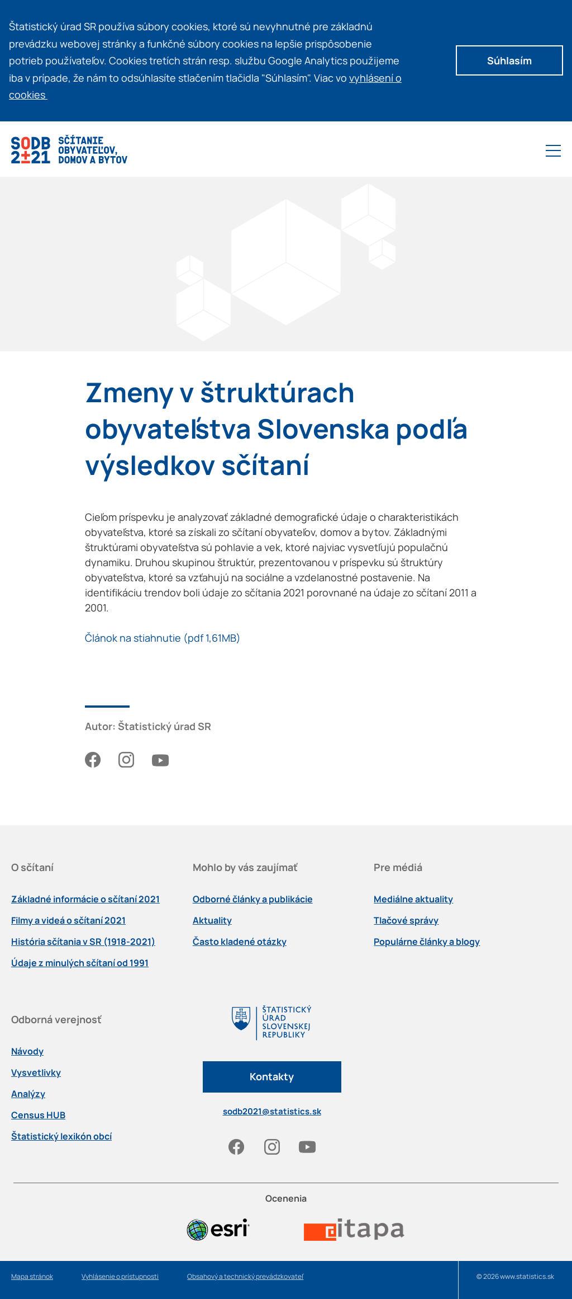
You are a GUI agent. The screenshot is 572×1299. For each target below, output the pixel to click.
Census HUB (38, 1115)
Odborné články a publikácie (253, 899)
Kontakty (272, 1076)
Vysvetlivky (36, 1072)
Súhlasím (509, 60)
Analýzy (28, 1094)
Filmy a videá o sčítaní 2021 (68, 920)
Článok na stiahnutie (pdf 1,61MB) (163, 637)
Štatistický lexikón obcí (61, 1136)
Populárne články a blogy (427, 941)
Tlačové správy (406, 920)
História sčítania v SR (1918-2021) (83, 941)
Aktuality (212, 920)
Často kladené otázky (240, 941)
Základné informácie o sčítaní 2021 (85, 899)
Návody (27, 1051)
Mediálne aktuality (413, 899)
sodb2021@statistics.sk (272, 1111)
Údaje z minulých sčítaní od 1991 (80, 963)
